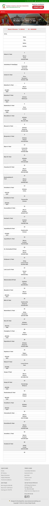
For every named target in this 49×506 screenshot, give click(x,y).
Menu (3, 11)
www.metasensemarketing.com (32, 501)
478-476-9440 (29, 1)
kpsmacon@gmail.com (41, 1)
